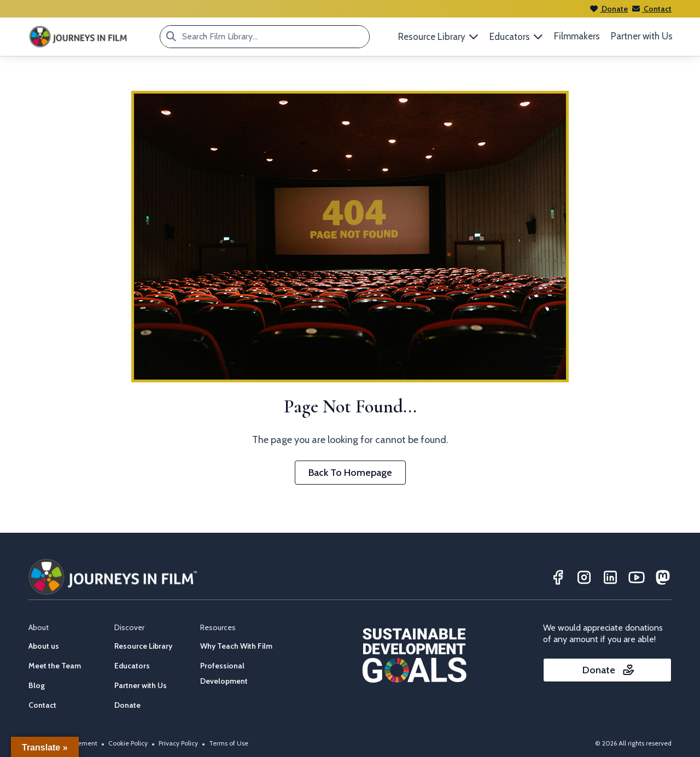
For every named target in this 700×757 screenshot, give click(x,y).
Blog (36, 685)
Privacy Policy (178, 743)
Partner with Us (642, 36)
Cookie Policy (128, 743)
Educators (132, 666)
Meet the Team (54, 666)
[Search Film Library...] (171, 37)
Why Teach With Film (236, 646)
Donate (609, 9)
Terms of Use (228, 743)
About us (43, 646)
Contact (652, 9)
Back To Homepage (350, 473)
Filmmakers (577, 36)
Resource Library (143, 646)
